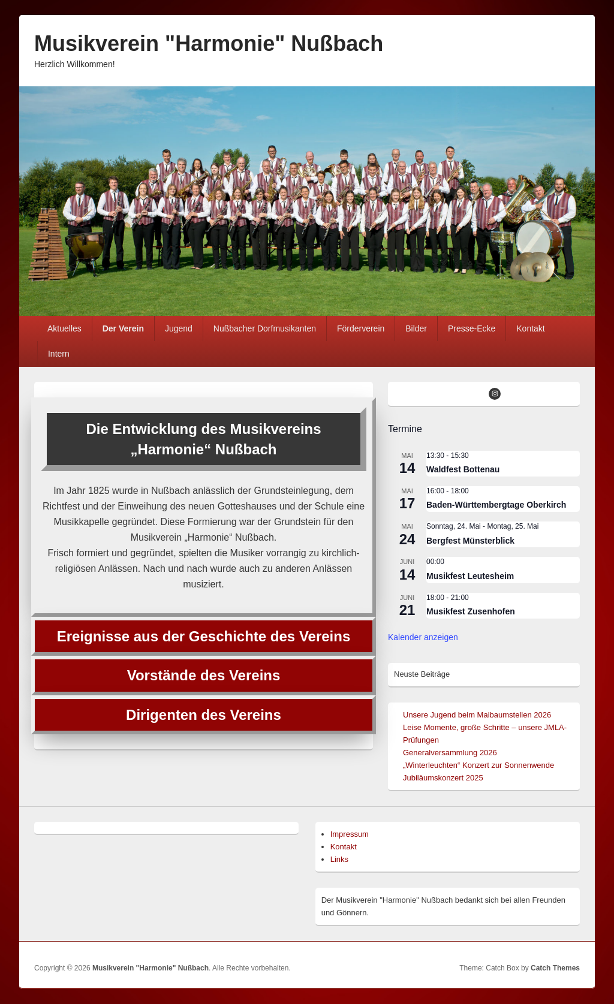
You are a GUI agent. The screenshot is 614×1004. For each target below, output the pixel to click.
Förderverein (360, 328)
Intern (59, 353)
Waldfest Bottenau (462, 469)
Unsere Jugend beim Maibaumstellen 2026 (477, 714)
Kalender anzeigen (423, 637)
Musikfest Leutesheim (470, 576)
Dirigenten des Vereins (203, 715)
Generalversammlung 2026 (450, 752)
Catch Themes (555, 968)
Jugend (178, 328)
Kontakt (530, 328)
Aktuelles (64, 328)
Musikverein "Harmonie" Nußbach (208, 43)
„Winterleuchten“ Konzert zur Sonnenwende (478, 765)
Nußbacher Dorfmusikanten (264, 328)
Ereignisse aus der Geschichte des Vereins (204, 636)
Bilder (416, 328)
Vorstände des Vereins (204, 675)
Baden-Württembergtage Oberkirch (496, 504)
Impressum (349, 834)
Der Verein (123, 328)
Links (339, 859)
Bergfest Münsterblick (470, 540)
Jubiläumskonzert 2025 (443, 777)
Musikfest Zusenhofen (470, 611)
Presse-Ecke (471, 328)
